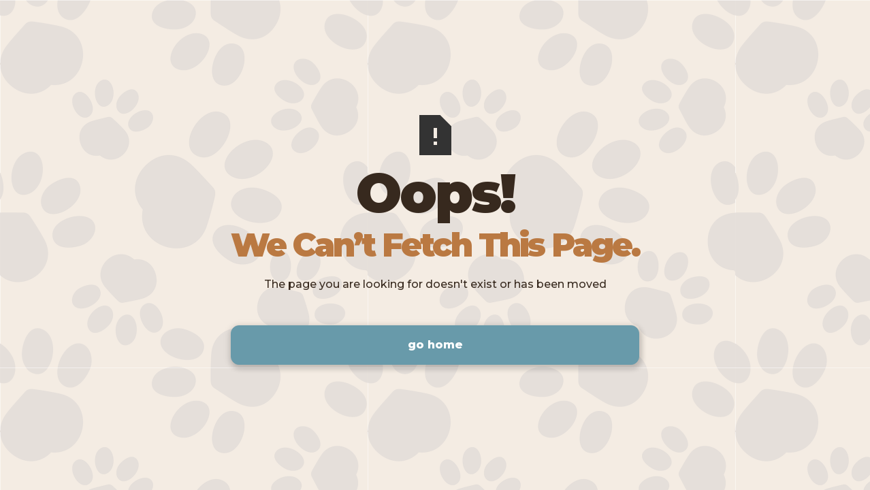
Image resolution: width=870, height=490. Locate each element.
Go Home (435, 344)
